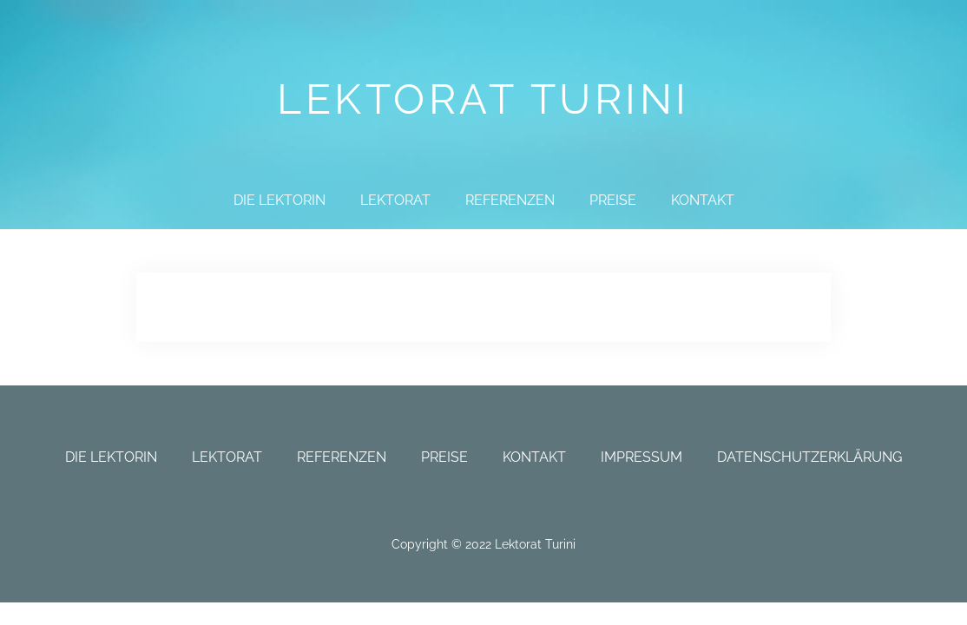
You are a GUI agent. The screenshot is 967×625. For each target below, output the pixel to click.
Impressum (641, 457)
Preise (612, 200)
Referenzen (510, 200)
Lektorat (395, 200)
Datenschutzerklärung (809, 457)
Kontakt (702, 200)
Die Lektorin (280, 200)
